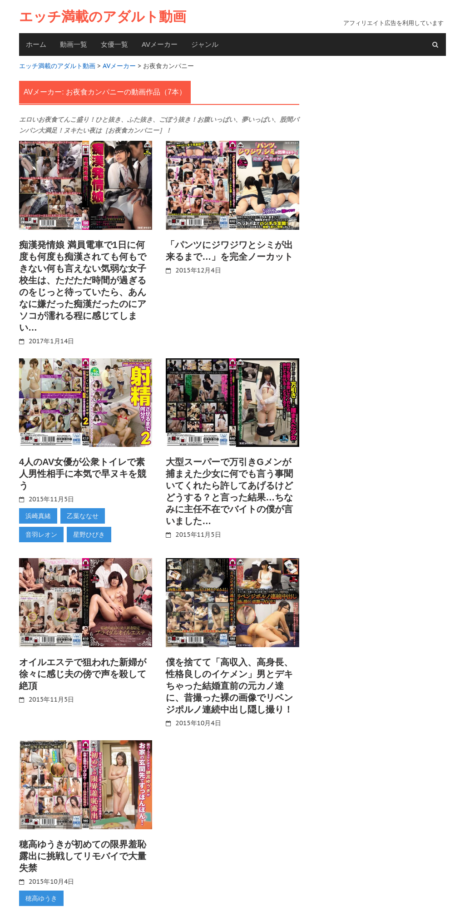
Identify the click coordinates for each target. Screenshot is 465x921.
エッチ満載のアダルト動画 (102, 16)
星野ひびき (89, 534)
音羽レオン (41, 534)
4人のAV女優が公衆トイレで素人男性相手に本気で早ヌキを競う (82, 473)
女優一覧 (114, 44)
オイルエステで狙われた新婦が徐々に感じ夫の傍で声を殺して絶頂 (82, 673)
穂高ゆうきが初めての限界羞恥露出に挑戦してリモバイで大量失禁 (82, 855)
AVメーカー (160, 44)
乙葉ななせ (83, 515)
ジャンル (204, 44)
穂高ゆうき (41, 897)
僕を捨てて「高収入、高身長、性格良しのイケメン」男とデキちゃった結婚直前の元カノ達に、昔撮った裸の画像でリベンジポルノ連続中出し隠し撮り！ (229, 684)
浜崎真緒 (38, 515)
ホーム (36, 44)
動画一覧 (73, 44)
